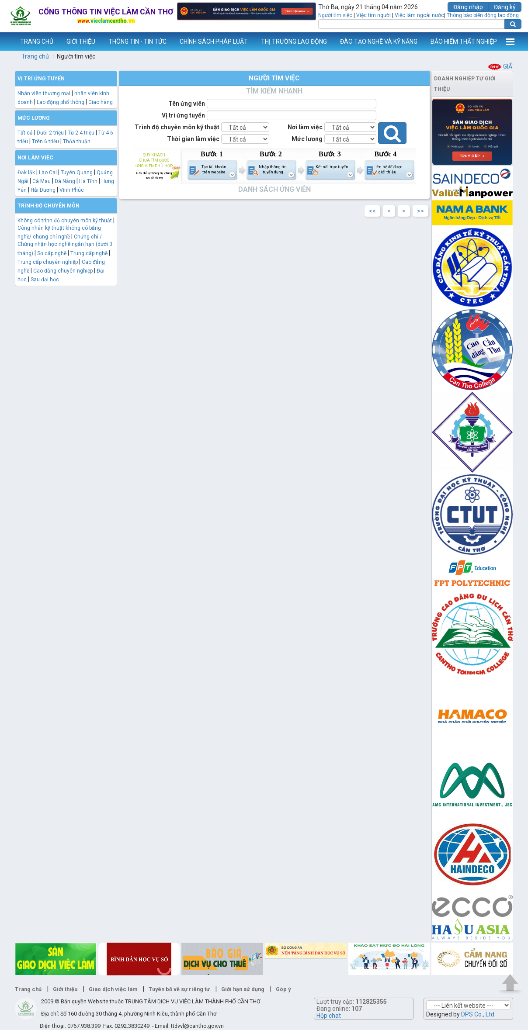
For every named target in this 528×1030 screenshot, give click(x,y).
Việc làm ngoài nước (419, 15)
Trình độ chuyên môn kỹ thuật (177, 127)
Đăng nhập (468, 6)
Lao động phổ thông (60, 102)
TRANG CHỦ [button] (36, 41)
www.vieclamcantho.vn (7, 41)
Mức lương (307, 138)
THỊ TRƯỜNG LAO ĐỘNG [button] (294, 41)
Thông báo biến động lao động (483, 15)
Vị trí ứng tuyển (183, 115)
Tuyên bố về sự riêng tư (179, 989)
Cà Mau (41, 181)
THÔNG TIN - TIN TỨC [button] (137, 41)
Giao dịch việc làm (113, 989)
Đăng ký (505, 6)
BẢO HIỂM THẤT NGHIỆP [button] (464, 41)
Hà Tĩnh (88, 181)
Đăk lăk (26, 172)
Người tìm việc (335, 15)
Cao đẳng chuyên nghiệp (63, 271)
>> (420, 210)
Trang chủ (35, 56)
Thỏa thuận (76, 141)
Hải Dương (43, 190)
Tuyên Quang (77, 172)
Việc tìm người (373, 15)
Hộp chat (328, 1015)
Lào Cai (48, 172)
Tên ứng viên (186, 103)
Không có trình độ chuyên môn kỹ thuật (64, 221)
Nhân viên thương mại (43, 93)
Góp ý (283, 989)
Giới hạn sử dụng (242, 989)
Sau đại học (45, 280)
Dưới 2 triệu (50, 133)
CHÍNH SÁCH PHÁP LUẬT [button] (214, 41)
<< (372, 210)
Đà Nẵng (65, 181)
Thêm (510, 41)
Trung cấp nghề (89, 253)
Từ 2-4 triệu (81, 133)
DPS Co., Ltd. (478, 1014)
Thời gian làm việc (193, 138)
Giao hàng (100, 102)
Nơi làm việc (305, 127)
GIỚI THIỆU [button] (80, 41)
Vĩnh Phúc (71, 190)
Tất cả (25, 133)
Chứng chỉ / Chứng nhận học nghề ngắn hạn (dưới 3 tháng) (64, 245)
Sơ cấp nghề (51, 253)
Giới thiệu (65, 989)
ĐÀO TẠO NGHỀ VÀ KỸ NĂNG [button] (378, 41)
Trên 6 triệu (45, 141)
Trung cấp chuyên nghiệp (47, 262)
